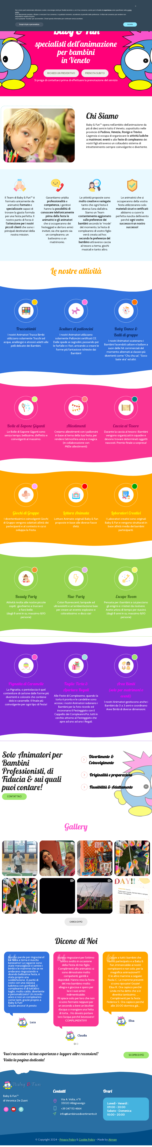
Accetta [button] (130, 1140)
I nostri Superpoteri (74, 7)
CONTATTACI (15, 798)
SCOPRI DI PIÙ (134, 1057)
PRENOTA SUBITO (99, 74)
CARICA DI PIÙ (76, 923)
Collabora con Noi (116, 7)
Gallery (96, 7)
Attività (50, 7)
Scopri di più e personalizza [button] (29, 1140)
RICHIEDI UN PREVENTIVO (58, 74)
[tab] (108, 761)
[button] (108, 761)
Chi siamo (33, 7)
